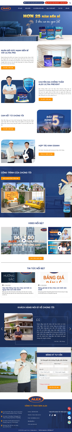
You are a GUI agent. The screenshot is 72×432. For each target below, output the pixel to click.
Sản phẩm (27, 8)
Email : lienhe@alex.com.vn (33, 418)
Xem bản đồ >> (31, 421)
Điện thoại (57, 363)
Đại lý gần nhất (51, 8)
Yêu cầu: (41, 375)
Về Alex (20, 8)
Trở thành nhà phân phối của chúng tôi (33, 2)
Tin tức (60, 8)
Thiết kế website (42, 430)
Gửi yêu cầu (54, 387)
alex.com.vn (34, 430)
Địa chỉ (41, 369)
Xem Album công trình (10, 178)
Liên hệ (67, 8)
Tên (40, 363)
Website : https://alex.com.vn (34, 414)
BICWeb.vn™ (51, 430)
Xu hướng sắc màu (38, 8)
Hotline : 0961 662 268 (33, 411)
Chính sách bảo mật (32, 424)
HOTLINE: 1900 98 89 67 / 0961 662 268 (56, 2)
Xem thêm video (36, 258)
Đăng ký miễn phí (46, 154)
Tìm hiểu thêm (8, 67)
